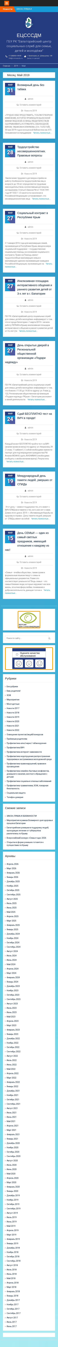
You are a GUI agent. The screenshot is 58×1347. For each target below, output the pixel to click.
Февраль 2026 (13, 873)
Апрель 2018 (12, 1283)
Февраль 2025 (13, 925)
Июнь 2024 (12, 960)
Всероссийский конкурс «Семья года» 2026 (26, 838)
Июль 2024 (12, 956)
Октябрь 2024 (13, 942)
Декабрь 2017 (13, 1300)
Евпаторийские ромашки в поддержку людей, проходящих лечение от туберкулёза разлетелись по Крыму (28, 830)
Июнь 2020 (12, 1169)
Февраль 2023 (13, 1030)
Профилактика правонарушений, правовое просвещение (26, 765)
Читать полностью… (42, 133)
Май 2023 (11, 1017)
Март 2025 (11, 921)
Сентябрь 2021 (13, 1104)
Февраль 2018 (13, 1291)
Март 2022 (11, 1078)
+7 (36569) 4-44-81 (14, 56)
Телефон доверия (15, 797)
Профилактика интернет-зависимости (24, 752)
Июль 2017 (12, 1322)
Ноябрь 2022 (12, 1043)
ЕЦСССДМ (29, 35)
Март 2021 (11, 1130)
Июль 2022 (12, 1060)
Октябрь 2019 (13, 1204)
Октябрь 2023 (13, 995)
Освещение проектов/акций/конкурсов (25, 734)
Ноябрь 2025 (12, 886)
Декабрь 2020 (13, 1143)
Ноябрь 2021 (12, 1095)
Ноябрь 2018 (12, 1252)
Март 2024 (11, 973)
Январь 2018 (12, 1296)
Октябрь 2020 (13, 1152)
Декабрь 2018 (13, 1248)
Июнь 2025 (12, 908)
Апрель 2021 (12, 1126)
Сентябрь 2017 (13, 1313)
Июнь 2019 (12, 1222)
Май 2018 (11, 1278)
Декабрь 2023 (13, 986)
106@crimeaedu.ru (15, 58)
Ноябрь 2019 (12, 1200)
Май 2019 (11, 1226)
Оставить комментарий (30, 105)
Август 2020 (12, 1160)
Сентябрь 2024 (13, 947)
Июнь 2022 (12, 1065)
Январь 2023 (12, 1034)
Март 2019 (11, 1235)
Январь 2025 (12, 929)
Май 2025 (11, 912)
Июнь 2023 (12, 1012)
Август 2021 (12, 1108)
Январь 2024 (12, 982)
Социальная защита (16, 793)
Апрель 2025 (12, 916)
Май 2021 (11, 1121)
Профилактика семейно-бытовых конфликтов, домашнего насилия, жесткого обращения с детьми (28, 774)
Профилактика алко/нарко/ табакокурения (26, 743)
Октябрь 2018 (13, 1256)
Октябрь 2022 (13, 1047)
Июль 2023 (12, 1008)
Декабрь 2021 (13, 1091)
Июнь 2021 (12, 1117)
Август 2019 (12, 1213)
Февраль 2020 (13, 1187)
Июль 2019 (12, 1217)
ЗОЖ (9, 695)
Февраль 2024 (13, 977)
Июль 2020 (12, 1165)
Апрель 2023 (12, 1021)
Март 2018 (11, 1287)
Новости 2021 (13, 726)
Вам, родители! (13, 691)
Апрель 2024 (12, 969)
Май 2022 (11, 1069)
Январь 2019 (12, 1243)
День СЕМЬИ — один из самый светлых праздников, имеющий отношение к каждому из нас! (27, 541)
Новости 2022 (13, 730)
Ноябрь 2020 (12, 1147)
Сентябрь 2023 (13, 999)
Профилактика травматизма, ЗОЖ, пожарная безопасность (27, 787)
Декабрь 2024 (13, 934)
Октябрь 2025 (13, 890)
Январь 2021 (12, 1139)
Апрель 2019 (12, 1230)
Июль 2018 (12, 1270)
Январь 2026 (12, 877)
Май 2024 (11, 964)
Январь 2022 (12, 1086)
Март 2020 (11, 1182)
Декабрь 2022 (13, 1038)
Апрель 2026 (12, 864)
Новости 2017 (13, 708)
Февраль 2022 (13, 1082)
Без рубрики (12, 686)
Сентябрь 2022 (13, 1051)
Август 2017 (12, 1317)
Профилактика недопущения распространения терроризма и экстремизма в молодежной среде (29, 757)
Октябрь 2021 (13, 1099)
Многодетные (13, 704)
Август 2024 (12, 951)
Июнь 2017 (12, 1326)
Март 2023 (11, 1025)
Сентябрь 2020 (13, 1156)
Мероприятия (13, 699)
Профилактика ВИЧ (15, 747)
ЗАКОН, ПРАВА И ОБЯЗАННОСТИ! (22, 816)
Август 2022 (12, 1056)
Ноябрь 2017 (12, 1304)
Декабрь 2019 (13, 1195)
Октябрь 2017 (13, 1309)
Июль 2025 (12, 903)
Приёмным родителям (17, 739)
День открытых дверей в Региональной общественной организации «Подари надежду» (27, 354)
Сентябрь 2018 (13, 1261)
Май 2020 (11, 1174)
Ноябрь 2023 (12, 990)
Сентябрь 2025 (13, 894)
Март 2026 (11, 868)
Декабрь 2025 (13, 881)
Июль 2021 (12, 1113)
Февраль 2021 (13, 1134)
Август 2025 (12, 899)
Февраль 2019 (13, 1239)
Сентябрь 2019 (13, 1208)
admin (30, 99)
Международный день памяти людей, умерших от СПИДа (34, 480)
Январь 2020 (12, 1191)
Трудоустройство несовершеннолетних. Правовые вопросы (31, 151)
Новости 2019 (30, 111)
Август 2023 (12, 1003)
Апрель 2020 (12, 1178)
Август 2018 (12, 1265)
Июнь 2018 (12, 1274)
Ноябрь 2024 (12, 938)
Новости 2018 (13, 713)
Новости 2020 (13, 721)
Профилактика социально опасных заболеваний (29, 781)
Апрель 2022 (12, 1073)
